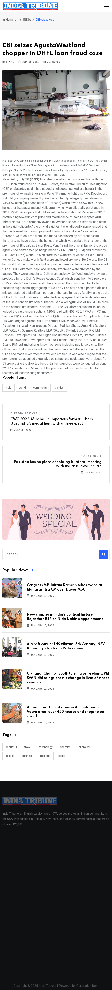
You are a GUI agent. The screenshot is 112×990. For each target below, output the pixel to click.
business (27, 755)
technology (46, 747)
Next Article (91, 456)
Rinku (10, 62)
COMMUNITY (40, 387)
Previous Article (23, 413)
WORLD (22, 387)
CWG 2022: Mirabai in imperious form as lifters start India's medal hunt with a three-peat (51, 421)
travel (27, 747)
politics (10, 755)
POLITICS (59, 387)
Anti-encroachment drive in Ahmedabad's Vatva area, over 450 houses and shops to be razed (65, 712)
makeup (45, 755)
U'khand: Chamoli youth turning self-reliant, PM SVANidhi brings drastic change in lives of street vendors (68, 678)
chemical (65, 747)
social (61, 755)
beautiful (11, 747)
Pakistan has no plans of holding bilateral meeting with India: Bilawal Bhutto (58, 464)
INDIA (27, 19)
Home (8, 19)
